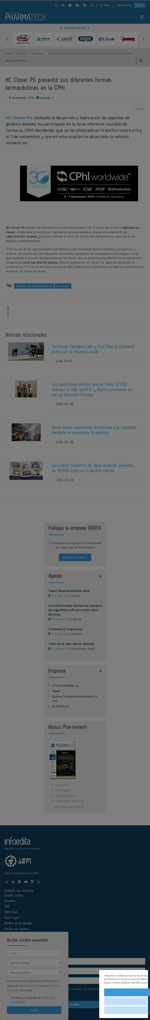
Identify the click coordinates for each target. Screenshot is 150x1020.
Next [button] (143, 39)
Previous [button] (7, 39)
